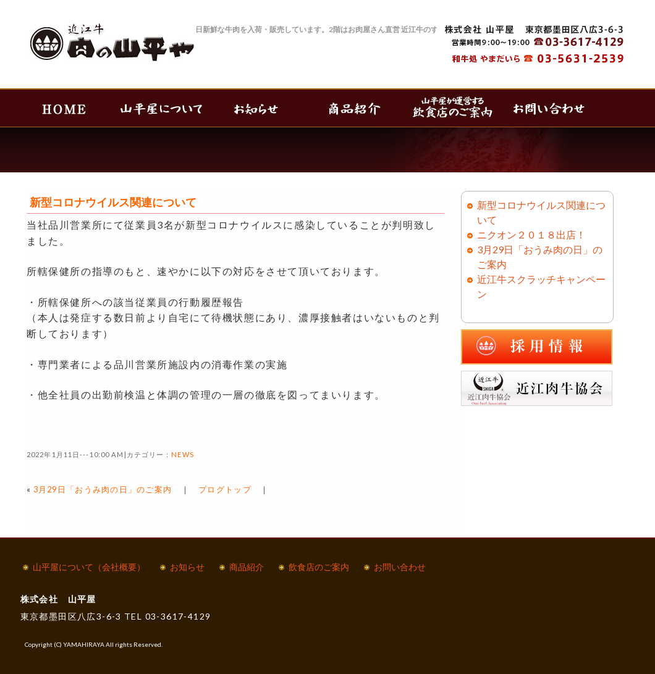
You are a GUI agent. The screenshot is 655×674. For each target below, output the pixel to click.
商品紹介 (246, 567)
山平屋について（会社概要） (89, 567)
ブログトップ (224, 489)
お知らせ (187, 567)
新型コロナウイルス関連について (113, 202)
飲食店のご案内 (319, 567)
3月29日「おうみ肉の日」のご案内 (102, 489)
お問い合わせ (400, 567)
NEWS (182, 454)
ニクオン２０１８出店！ (531, 234)
